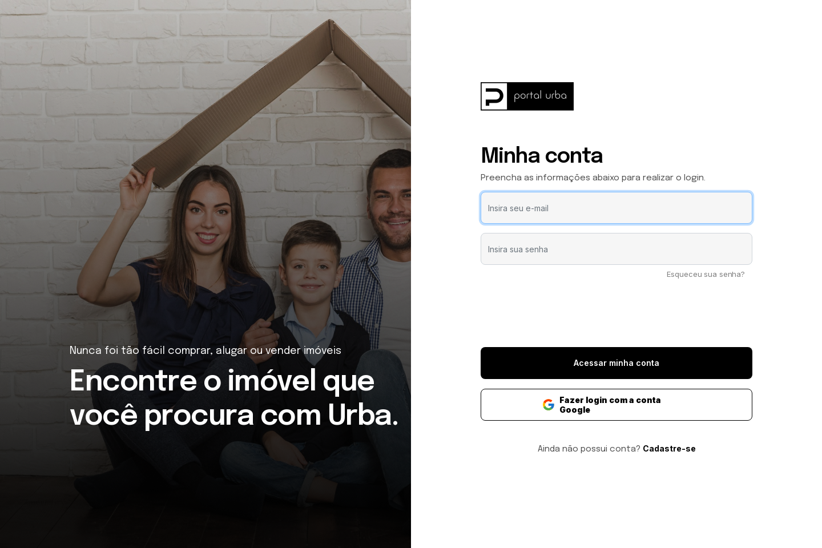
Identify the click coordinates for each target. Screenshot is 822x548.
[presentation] (616, 315)
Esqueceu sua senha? (706, 274)
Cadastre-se (669, 448)
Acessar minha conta (616, 363)
